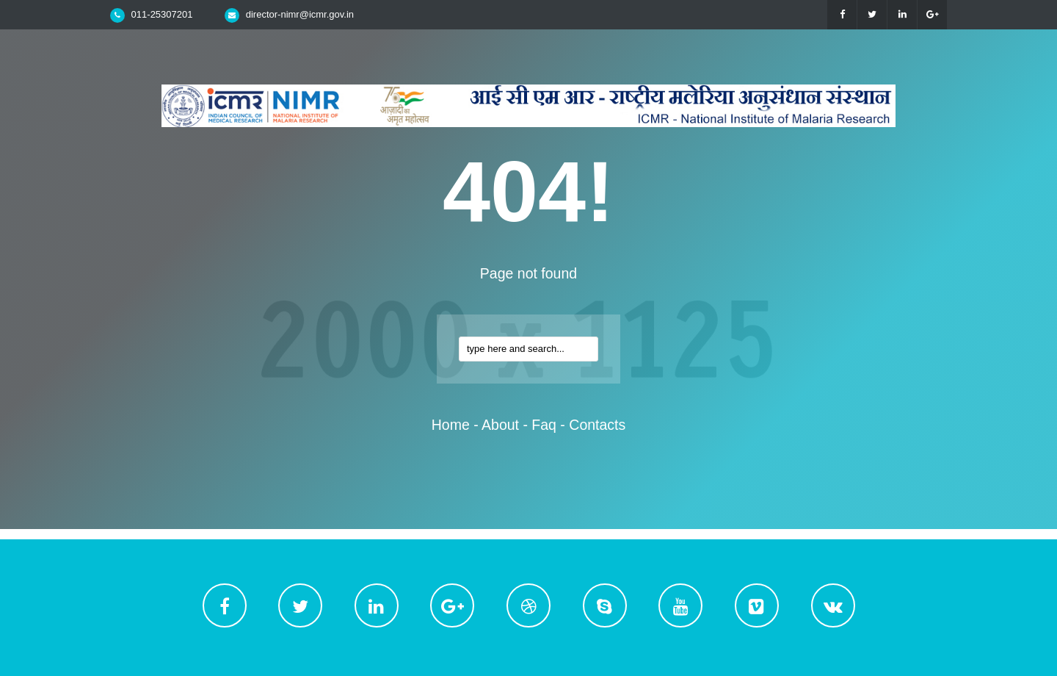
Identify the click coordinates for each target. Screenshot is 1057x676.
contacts (597, 425)
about (500, 425)
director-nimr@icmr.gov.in (300, 14)
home (451, 425)
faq (543, 425)
